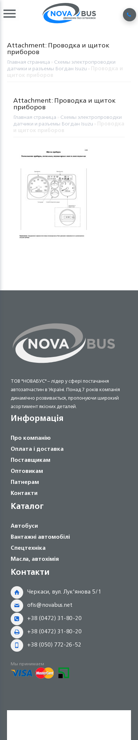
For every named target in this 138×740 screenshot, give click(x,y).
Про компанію (31, 438)
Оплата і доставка (37, 449)
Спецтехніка (28, 548)
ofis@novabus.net (49, 605)
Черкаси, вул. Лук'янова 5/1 (64, 591)
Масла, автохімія (35, 559)
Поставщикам (30, 460)
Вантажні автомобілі (40, 537)
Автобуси (24, 526)
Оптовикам (27, 471)
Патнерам (25, 482)
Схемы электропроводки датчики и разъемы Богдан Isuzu (61, 65)
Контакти (24, 493)
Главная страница (28, 61)
